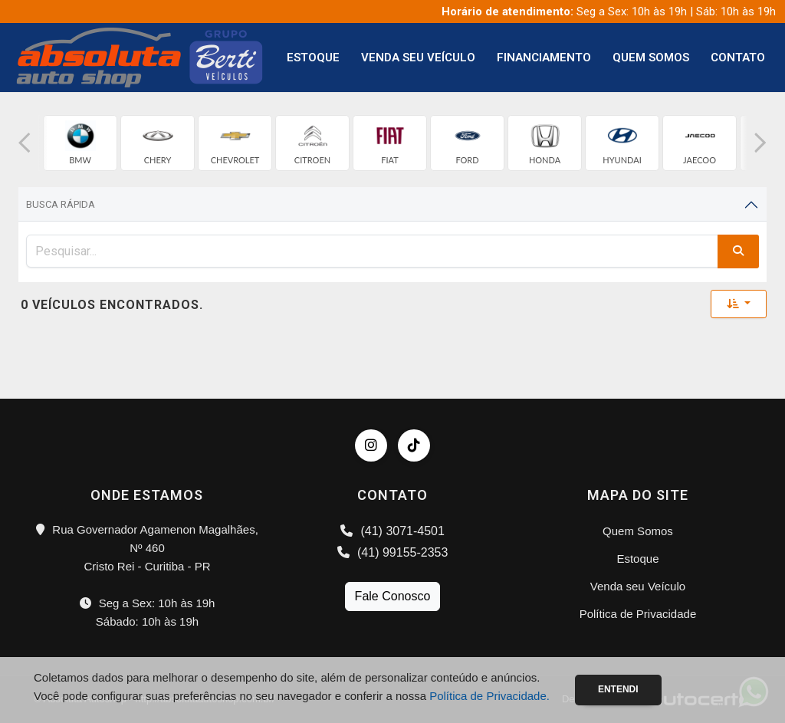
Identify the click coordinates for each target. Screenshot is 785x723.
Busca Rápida (60, 204)
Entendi (618, 689)
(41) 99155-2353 (392, 552)
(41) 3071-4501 (392, 530)
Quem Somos (651, 57)
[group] (80, 143)
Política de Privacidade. (489, 695)
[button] (25, 143)
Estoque (313, 57)
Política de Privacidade (638, 613)
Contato (738, 57)
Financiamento (544, 57)
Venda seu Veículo (418, 57)
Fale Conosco (393, 596)
